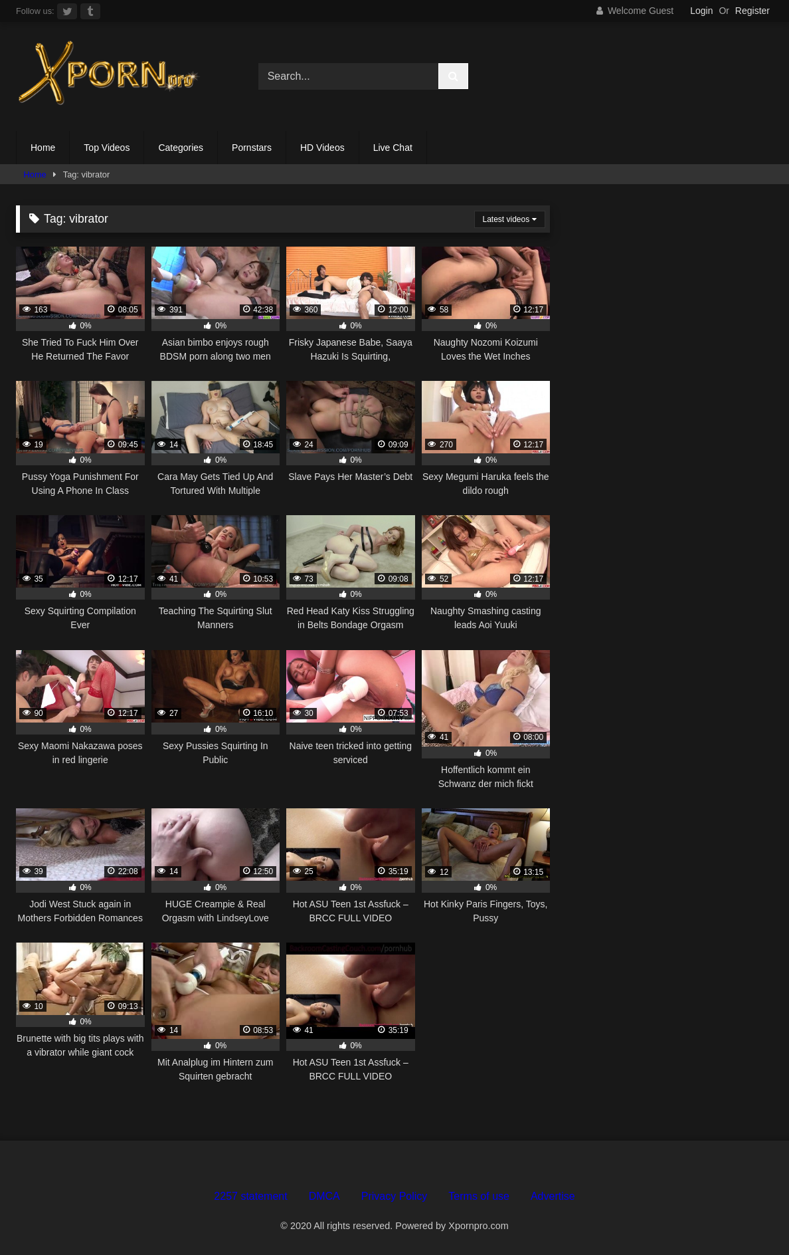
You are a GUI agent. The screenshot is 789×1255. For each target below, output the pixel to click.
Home (43, 147)
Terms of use (478, 1196)
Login (701, 10)
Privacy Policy (394, 1196)
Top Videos (107, 147)
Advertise (553, 1196)
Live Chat (392, 147)
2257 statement (250, 1196)
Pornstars (252, 147)
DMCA (324, 1196)
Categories (180, 147)
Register (752, 10)
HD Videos (322, 147)
